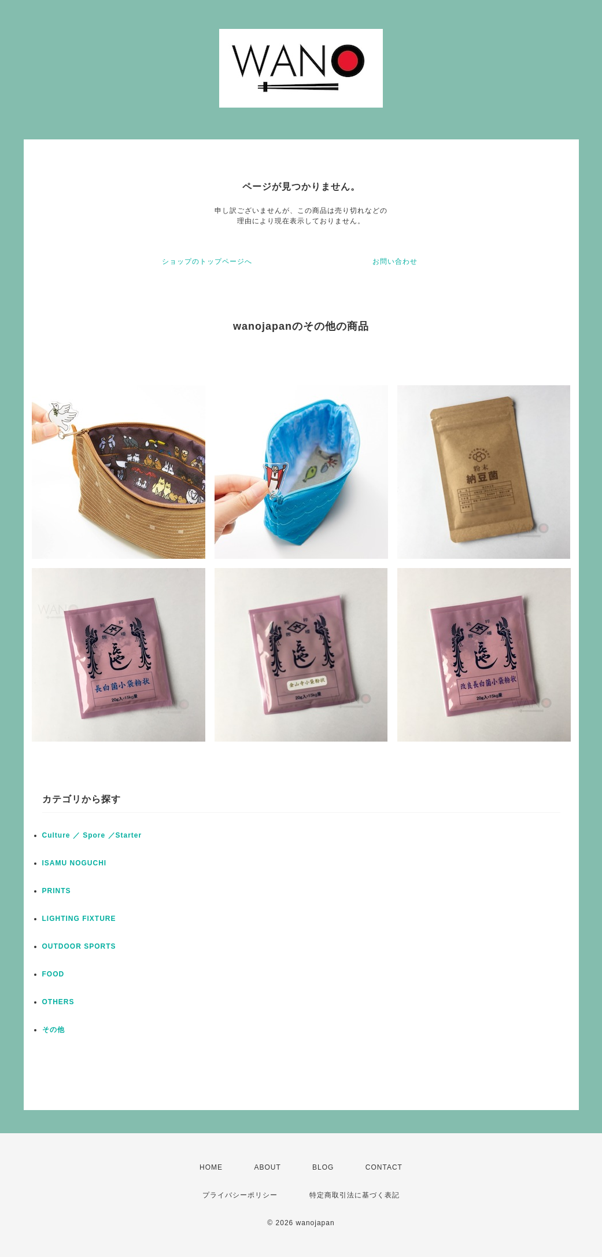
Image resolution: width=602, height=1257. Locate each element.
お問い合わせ (395, 261)
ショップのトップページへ (207, 261)
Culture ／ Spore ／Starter (92, 835)
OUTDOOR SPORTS (79, 946)
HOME (211, 1167)
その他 (53, 1030)
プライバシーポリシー (240, 1195)
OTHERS (58, 1002)
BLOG (323, 1167)
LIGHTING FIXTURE (79, 919)
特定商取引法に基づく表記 (354, 1195)
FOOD (53, 974)
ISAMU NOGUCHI (74, 863)
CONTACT (383, 1167)
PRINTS (56, 891)
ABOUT (267, 1167)
